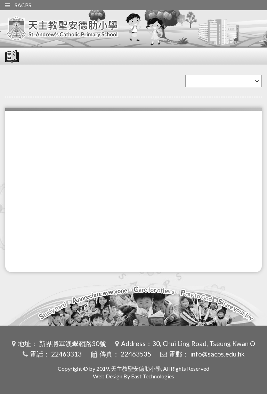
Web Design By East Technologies (133, 376)
